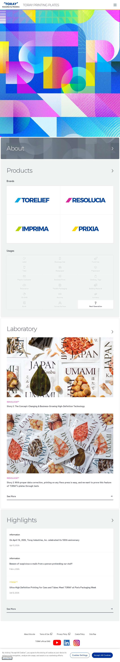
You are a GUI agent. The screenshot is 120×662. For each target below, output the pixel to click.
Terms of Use (44, 634)
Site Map (92, 634)
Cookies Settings (80, 655)
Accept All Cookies (102, 655)
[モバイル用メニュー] (115, 5)
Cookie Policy (80, 634)
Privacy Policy (62, 634)
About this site (29, 634)
